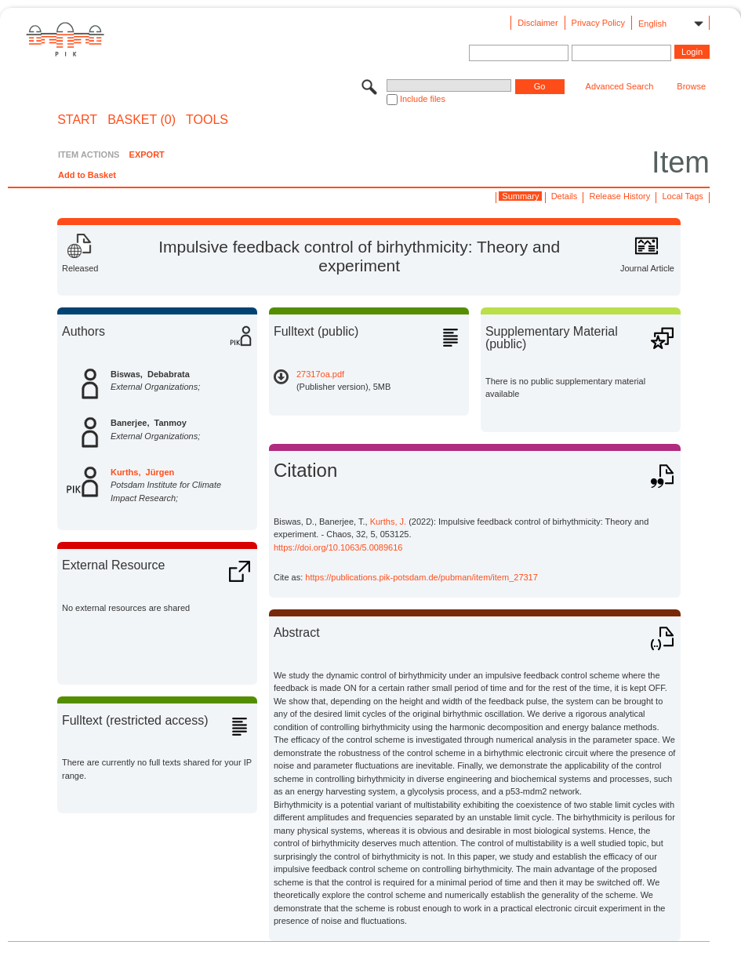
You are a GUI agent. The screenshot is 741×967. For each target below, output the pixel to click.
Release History (620, 196)
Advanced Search (620, 86)
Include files (422, 99)
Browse (691, 86)
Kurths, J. (388, 521)
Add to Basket (87, 175)
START (77, 120)
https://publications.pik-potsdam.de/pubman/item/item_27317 (421, 577)
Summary (520, 196)
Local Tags (682, 196)
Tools (207, 120)
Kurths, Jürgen (142, 472)
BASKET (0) (141, 120)
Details (564, 196)
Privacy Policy (598, 22)
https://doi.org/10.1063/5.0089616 (338, 547)
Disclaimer (538, 22)
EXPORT (147, 154)
